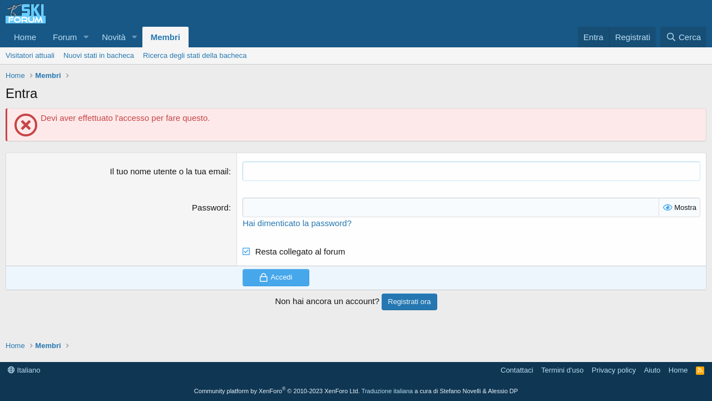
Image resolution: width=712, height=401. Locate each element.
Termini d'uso (562, 370)
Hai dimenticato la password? (297, 223)
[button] (85, 37)
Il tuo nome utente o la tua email (169, 171)
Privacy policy (614, 370)
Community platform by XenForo (277, 391)
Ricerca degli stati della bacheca (194, 55)
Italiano (24, 370)
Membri (165, 37)
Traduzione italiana (387, 391)
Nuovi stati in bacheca (98, 55)
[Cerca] (683, 37)
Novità (114, 37)
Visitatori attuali (30, 55)
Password (210, 207)
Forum (65, 37)
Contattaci (517, 370)
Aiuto (652, 370)
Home (25, 37)
